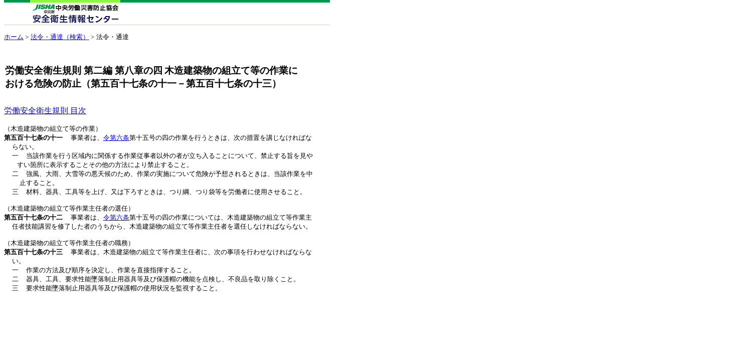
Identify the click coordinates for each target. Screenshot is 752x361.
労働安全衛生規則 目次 (45, 110)
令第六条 (116, 138)
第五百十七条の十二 (33, 223)
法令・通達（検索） (60, 37)
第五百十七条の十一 (33, 138)
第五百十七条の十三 (33, 261)
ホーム (14, 37)
